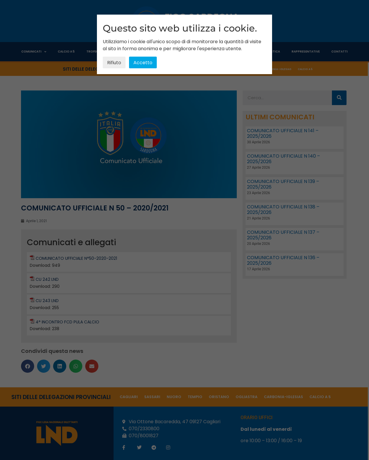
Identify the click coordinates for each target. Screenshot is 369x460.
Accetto (142, 62)
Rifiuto (114, 62)
